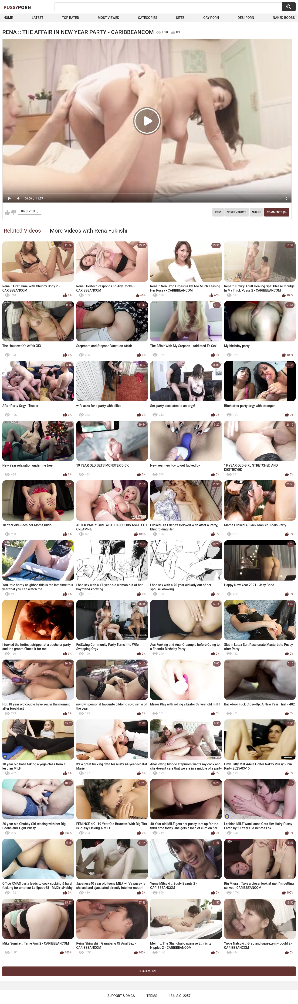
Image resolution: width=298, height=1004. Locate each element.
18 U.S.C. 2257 (179, 996)
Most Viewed (108, 18)
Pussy (17, 7)
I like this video (7, 212)
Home (8, 18)
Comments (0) (277, 212)
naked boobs (284, 18)
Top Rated (70, 18)
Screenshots (236, 212)
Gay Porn (211, 18)
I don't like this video (13, 212)
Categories (147, 18)
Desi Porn (246, 18)
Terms (151, 996)
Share (256, 212)
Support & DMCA (121, 996)
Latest (37, 18)
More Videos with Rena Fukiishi (88, 230)
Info (218, 212)
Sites (180, 18)
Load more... (149, 971)
